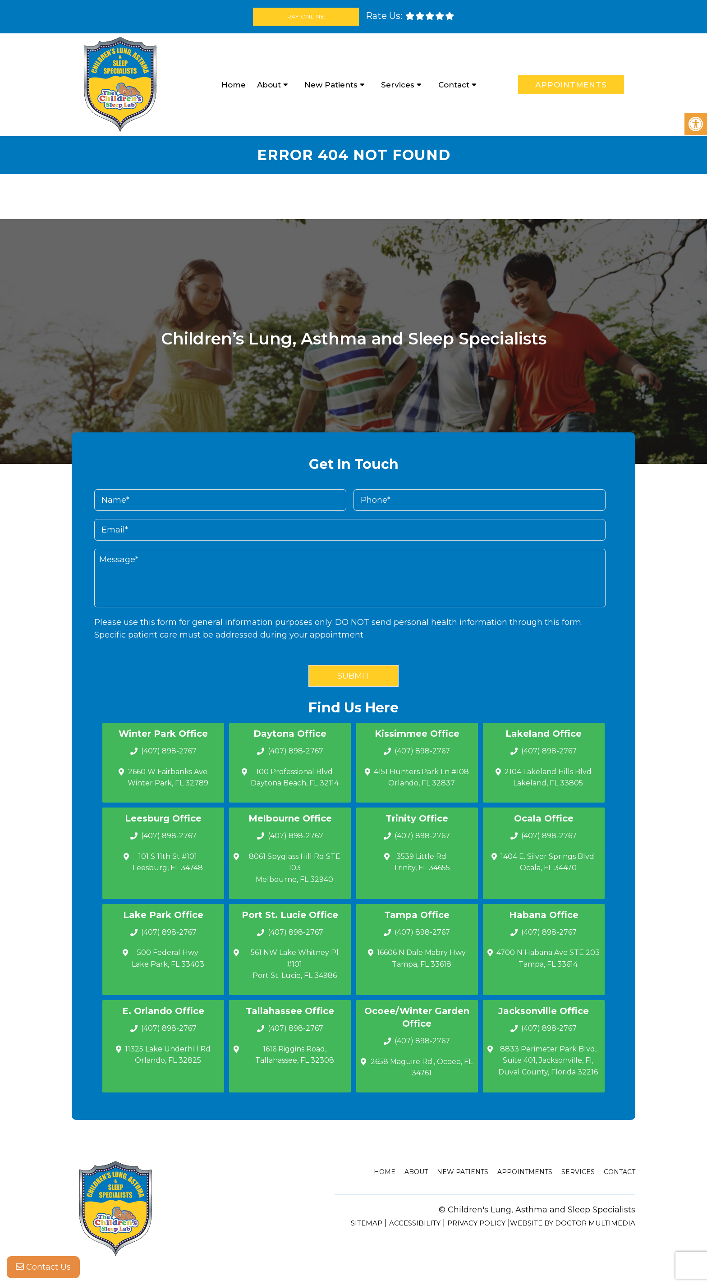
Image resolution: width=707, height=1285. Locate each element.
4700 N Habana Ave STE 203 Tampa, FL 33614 (548, 958)
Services (397, 84)
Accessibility (415, 1223)
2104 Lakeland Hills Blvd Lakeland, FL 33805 (548, 777)
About (269, 84)
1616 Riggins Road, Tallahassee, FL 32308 (294, 1055)
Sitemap (366, 1223)
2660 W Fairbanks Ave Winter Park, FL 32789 (168, 777)
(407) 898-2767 (169, 751)
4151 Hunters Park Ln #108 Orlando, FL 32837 (421, 777)
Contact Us (43, 1267)
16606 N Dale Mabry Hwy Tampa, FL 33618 (421, 958)
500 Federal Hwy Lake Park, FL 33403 (168, 958)
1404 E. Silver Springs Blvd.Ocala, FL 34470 (548, 862)
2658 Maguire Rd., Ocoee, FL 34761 (422, 1067)
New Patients (331, 84)
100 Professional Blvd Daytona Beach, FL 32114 (295, 777)
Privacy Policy (476, 1223)
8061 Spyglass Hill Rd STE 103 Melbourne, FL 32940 (294, 868)
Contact (453, 84)
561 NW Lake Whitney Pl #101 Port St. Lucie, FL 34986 (295, 964)
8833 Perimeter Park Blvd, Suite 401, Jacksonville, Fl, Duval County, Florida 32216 (548, 1060)
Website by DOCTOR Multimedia (572, 1223)
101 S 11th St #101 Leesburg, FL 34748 (168, 862)
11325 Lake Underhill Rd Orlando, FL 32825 (168, 1055)
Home (233, 84)
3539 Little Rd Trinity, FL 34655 (421, 862)
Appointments (571, 84)
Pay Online (306, 16)
